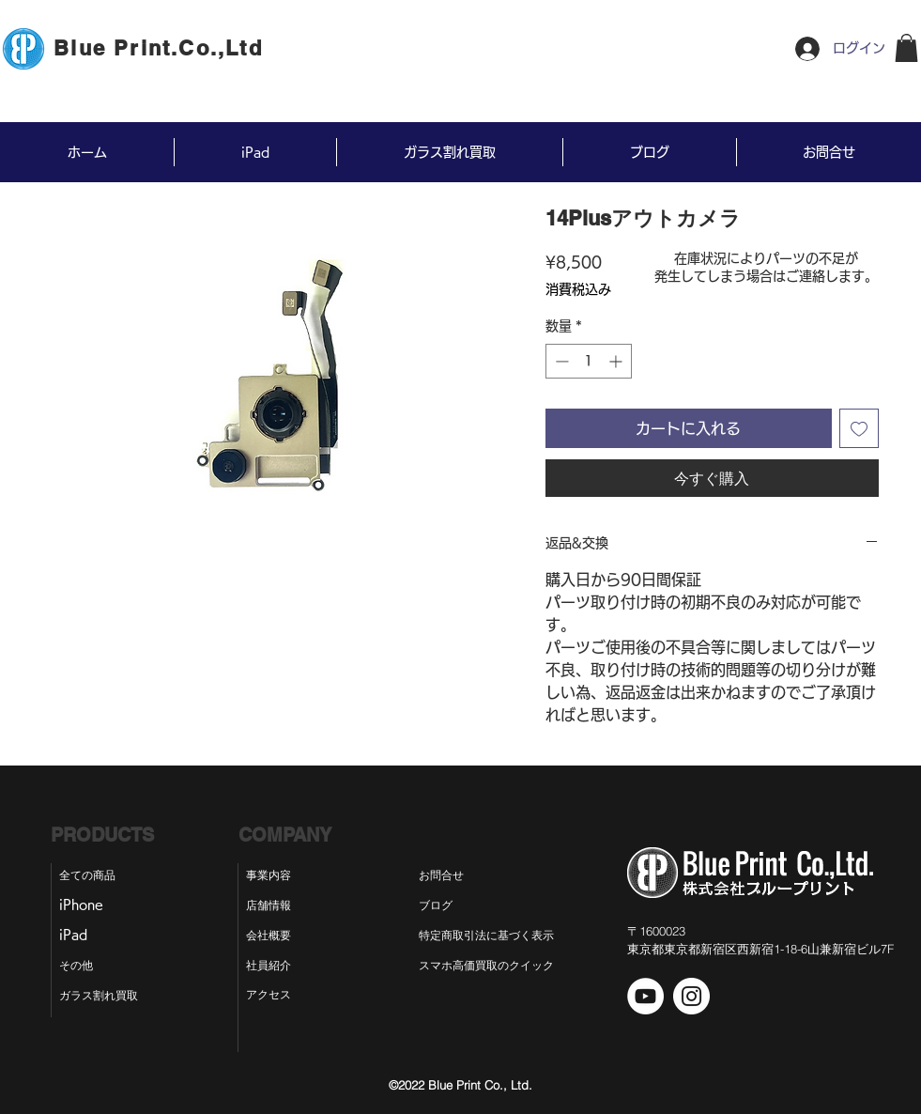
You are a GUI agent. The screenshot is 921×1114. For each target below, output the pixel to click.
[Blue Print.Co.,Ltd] (160, 48)
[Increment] (617, 361)
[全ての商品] (97, 875)
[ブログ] (451, 905)
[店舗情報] (270, 905)
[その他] (84, 965)
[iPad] (81, 935)
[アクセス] (270, 994)
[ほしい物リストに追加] (859, 428)
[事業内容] (270, 875)
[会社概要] (270, 935)
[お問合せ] (455, 875)
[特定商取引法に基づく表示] (502, 935)
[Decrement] (560, 361)
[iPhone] (88, 905)
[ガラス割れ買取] (107, 995)
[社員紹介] (270, 965)
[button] (906, 48)
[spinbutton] (589, 361)
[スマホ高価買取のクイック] (486, 965)
